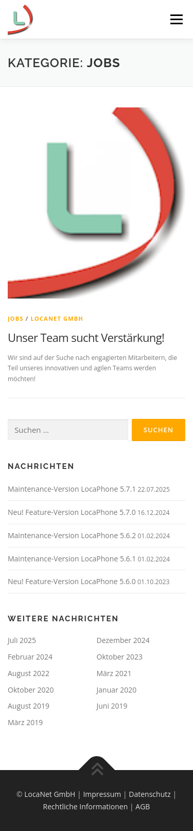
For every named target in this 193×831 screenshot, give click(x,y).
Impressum (102, 794)
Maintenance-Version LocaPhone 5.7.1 (72, 489)
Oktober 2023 (120, 657)
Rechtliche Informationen (85, 806)
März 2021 (114, 673)
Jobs (16, 318)
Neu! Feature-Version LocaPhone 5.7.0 (72, 512)
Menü (175, 19)
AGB (142, 806)
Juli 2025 (22, 640)
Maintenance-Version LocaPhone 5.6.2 (72, 535)
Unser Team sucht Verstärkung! (86, 337)
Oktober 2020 (31, 690)
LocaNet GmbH (57, 318)
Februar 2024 (30, 657)
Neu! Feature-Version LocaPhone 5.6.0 (72, 581)
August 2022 (28, 673)
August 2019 (28, 706)
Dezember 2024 (123, 640)
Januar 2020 (117, 690)
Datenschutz (149, 794)
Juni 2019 (112, 706)
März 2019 (25, 722)
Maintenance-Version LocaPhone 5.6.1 (72, 558)
